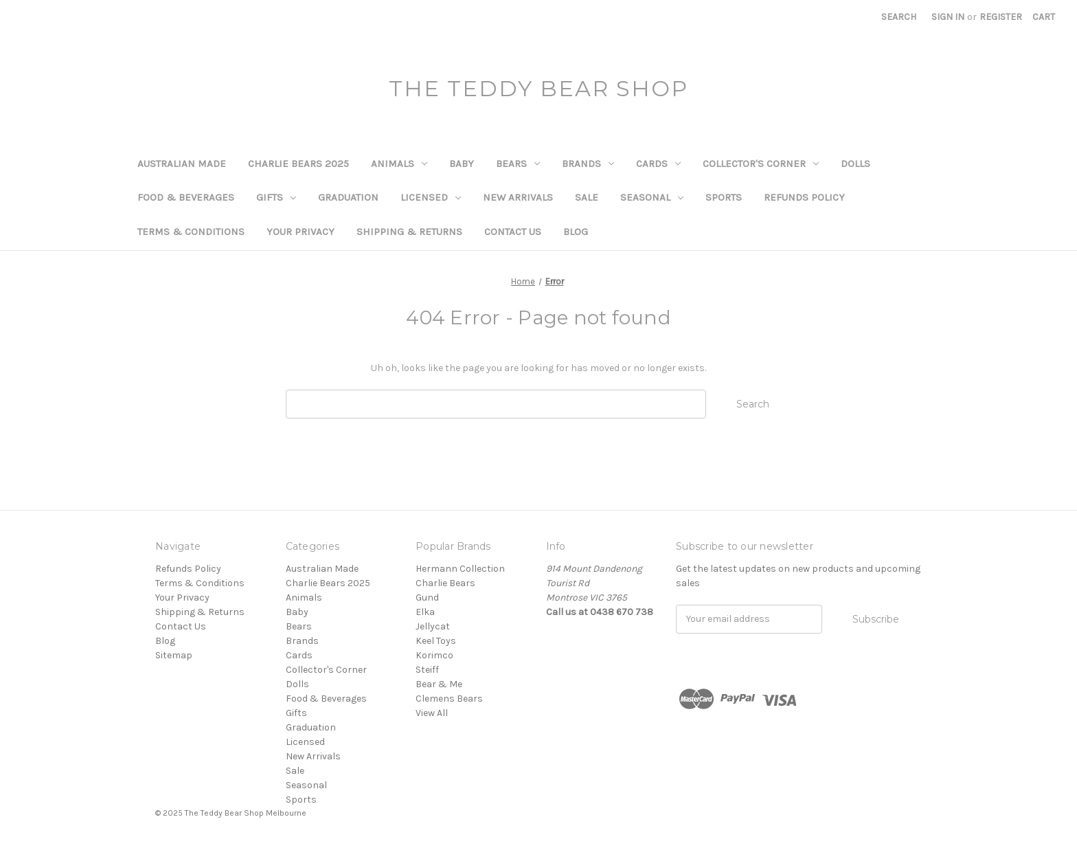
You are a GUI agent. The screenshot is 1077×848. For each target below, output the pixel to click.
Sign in (947, 17)
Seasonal (651, 197)
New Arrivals (518, 197)
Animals (399, 163)
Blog (575, 231)
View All (432, 713)
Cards (658, 163)
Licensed (430, 197)
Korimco (434, 655)
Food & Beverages (185, 197)
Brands (588, 163)
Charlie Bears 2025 (298, 163)
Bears (518, 163)
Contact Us (512, 231)
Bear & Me (439, 684)
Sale (586, 197)
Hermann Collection (460, 568)
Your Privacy (301, 231)
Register (1000, 17)
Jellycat (433, 626)
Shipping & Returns (409, 231)
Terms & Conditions (191, 231)
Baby (461, 163)
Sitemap (173, 655)
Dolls (855, 163)
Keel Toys (436, 641)
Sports (723, 197)
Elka (425, 612)
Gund (427, 597)
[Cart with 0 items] (1044, 17)
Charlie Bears (445, 583)
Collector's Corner (761, 163)
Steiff (427, 670)
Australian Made (181, 163)
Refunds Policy (804, 197)
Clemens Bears (449, 698)
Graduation (348, 197)
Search (898, 17)
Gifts (276, 197)
